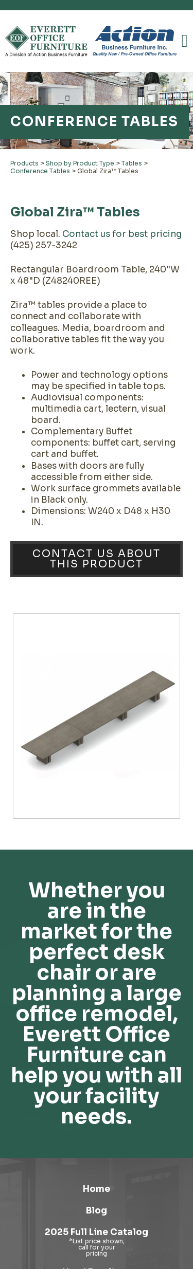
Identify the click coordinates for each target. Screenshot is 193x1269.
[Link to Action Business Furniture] (135, 41)
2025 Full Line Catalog (96, 1232)
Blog (96, 1210)
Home (96, 1189)
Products (24, 163)
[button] (185, 41)
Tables (131, 163)
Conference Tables (40, 171)
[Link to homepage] (46, 41)
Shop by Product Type (80, 163)
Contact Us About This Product (96, 559)
